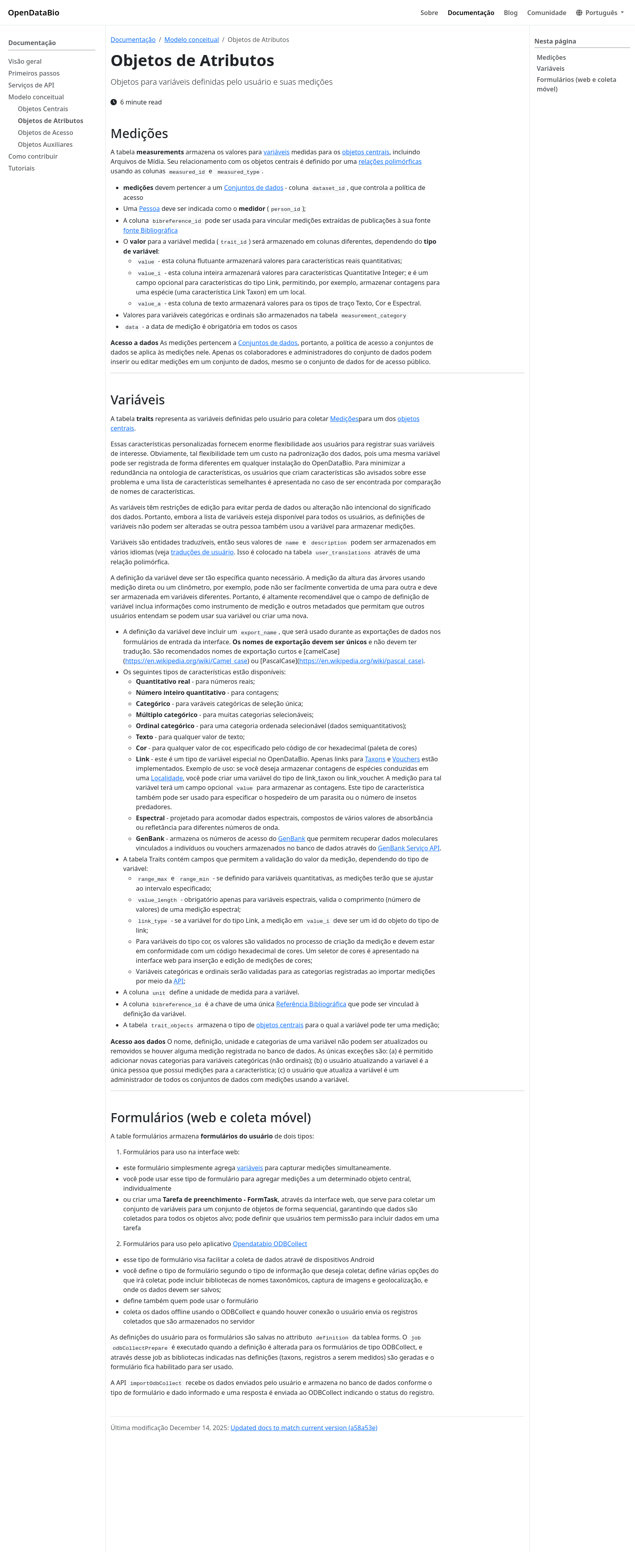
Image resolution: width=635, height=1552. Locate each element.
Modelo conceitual (191, 39)
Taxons (375, 759)
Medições (551, 57)
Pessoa (149, 208)
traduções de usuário (202, 552)
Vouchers (406, 759)
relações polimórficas (390, 161)
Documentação (133, 39)
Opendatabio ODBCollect (270, 1243)
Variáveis (551, 68)
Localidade (167, 778)
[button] (600, 13)
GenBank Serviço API (409, 848)
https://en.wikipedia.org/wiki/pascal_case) (361, 660)
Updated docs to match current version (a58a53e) (303, 1427)
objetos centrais (365, 152)
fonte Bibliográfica (150, 230)
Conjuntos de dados (253, 187)
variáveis (277, 152)
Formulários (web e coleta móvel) (576, 84)
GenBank (291, 838)
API (179, 981)
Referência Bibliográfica (311, 1004)
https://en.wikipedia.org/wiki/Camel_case (186, 660)
